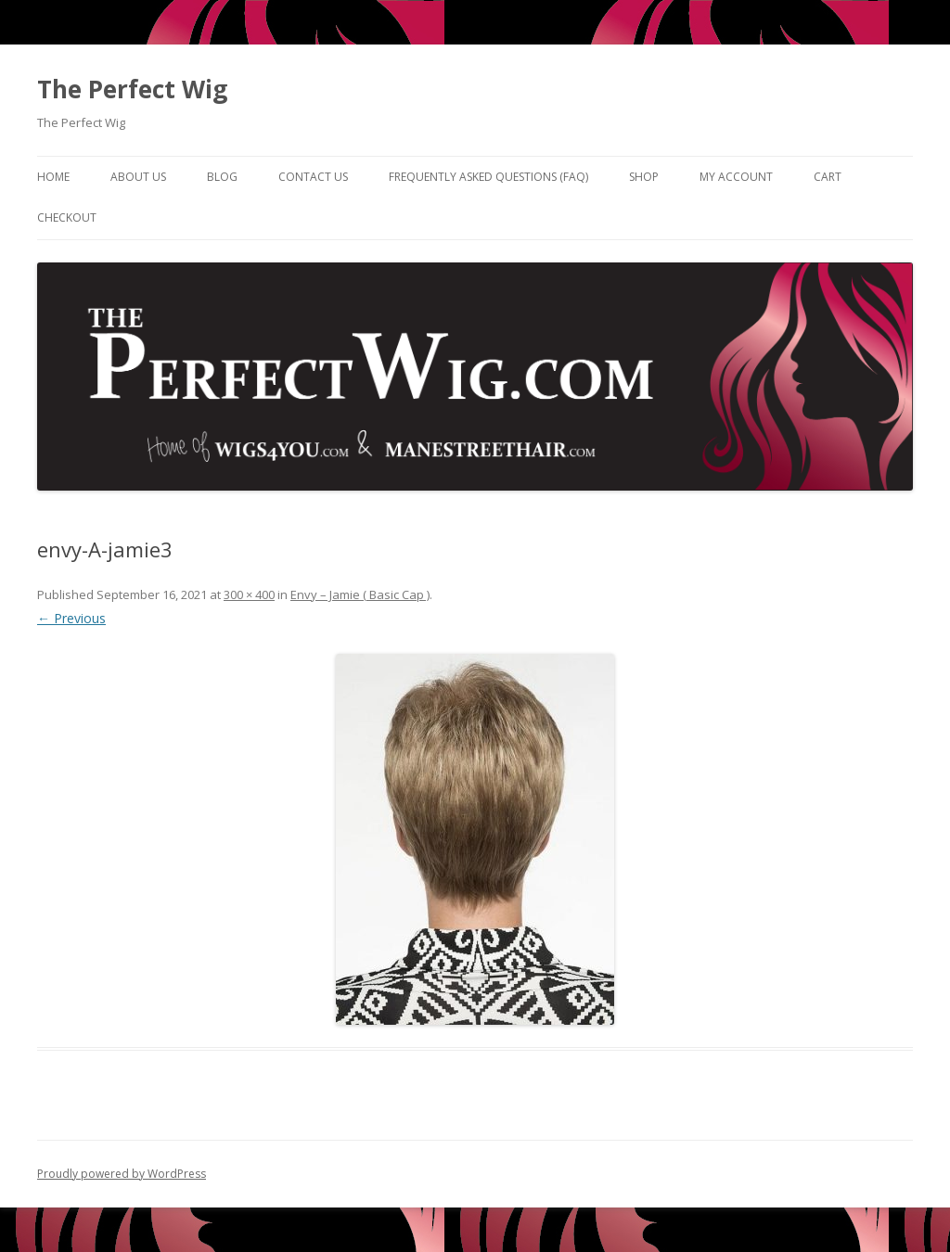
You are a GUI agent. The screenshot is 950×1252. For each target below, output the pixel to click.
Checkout (66, 217)
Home (53, 177)
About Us (138, 177)
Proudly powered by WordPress (121, 1174)
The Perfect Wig (132, 89)
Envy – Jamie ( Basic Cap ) (360, 594)
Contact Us (313, 177)
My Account (736, 177)
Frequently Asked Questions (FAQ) (488, 177)
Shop (644, 177)
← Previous (71, 618)
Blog (222, 177)
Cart (827, 177)
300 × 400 (249, 594)
